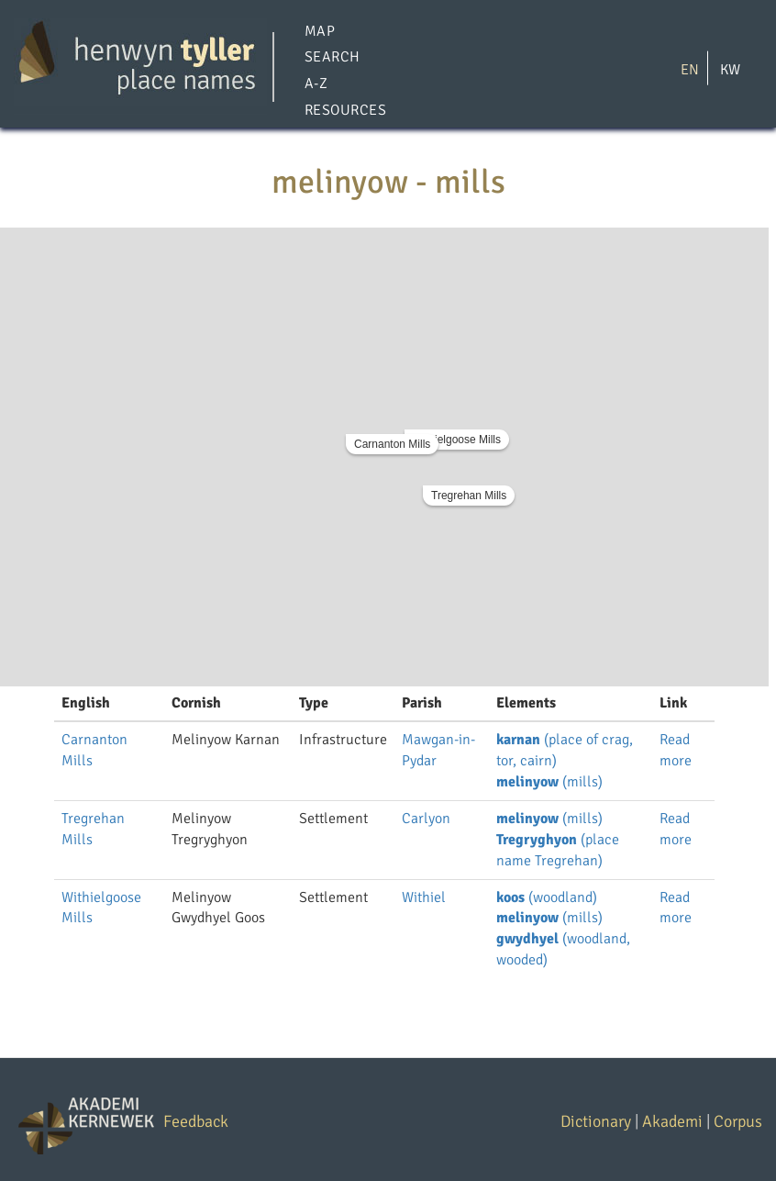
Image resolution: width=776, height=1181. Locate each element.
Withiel (424, 897)
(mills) (549, 782)
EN (690, 69)
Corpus (738, 1121)
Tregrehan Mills (468, 495)
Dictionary (595, 1121)
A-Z (316, 84)
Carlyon (426, 818)
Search (332, 58)
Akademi (672, 1121)
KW (730, 69)
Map (320, 31)
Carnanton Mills (392, 444)
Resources (345, 110)
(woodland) (546, 897)
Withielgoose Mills (457, 439)
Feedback (195, 1121)
